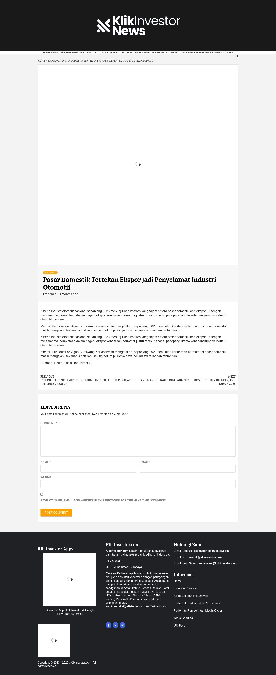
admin (52, 294)
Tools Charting (212, 52)
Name (45, 462)
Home (46, 52)
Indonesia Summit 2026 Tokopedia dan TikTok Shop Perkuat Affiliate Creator (89, 380)
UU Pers (179, 625)
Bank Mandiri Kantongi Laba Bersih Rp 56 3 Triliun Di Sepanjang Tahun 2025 (187, 380)
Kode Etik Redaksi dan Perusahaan (131, 52)
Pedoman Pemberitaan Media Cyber (178, 52)
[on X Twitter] (115, 625)
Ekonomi (50, 272)
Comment (48, 423)
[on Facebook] (108, 625)
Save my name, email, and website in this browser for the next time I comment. (103, 500)
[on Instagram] (122, 625)
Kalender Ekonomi (63, 52)
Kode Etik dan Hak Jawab (92, 52)
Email (145, 462)
